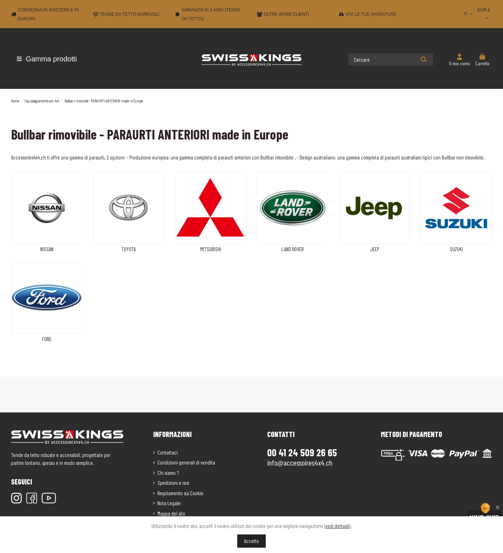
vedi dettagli (337, 526)
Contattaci (167, 452)
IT (469, 13)
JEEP (374, 249)
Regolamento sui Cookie (180, 493)
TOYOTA (128, 249)
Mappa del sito (171, 513)
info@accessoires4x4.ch (299, 462)
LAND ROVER (292, 249)
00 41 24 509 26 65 (302, 452)
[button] (53, 58)
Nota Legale (169, 503)
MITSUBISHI (210, 249)
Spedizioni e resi (173, 483)
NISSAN (46, 249)
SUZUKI (456, 249)
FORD (46, 339)
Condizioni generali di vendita (186, 462)
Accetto (251, 541)
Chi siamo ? (168, 473)
